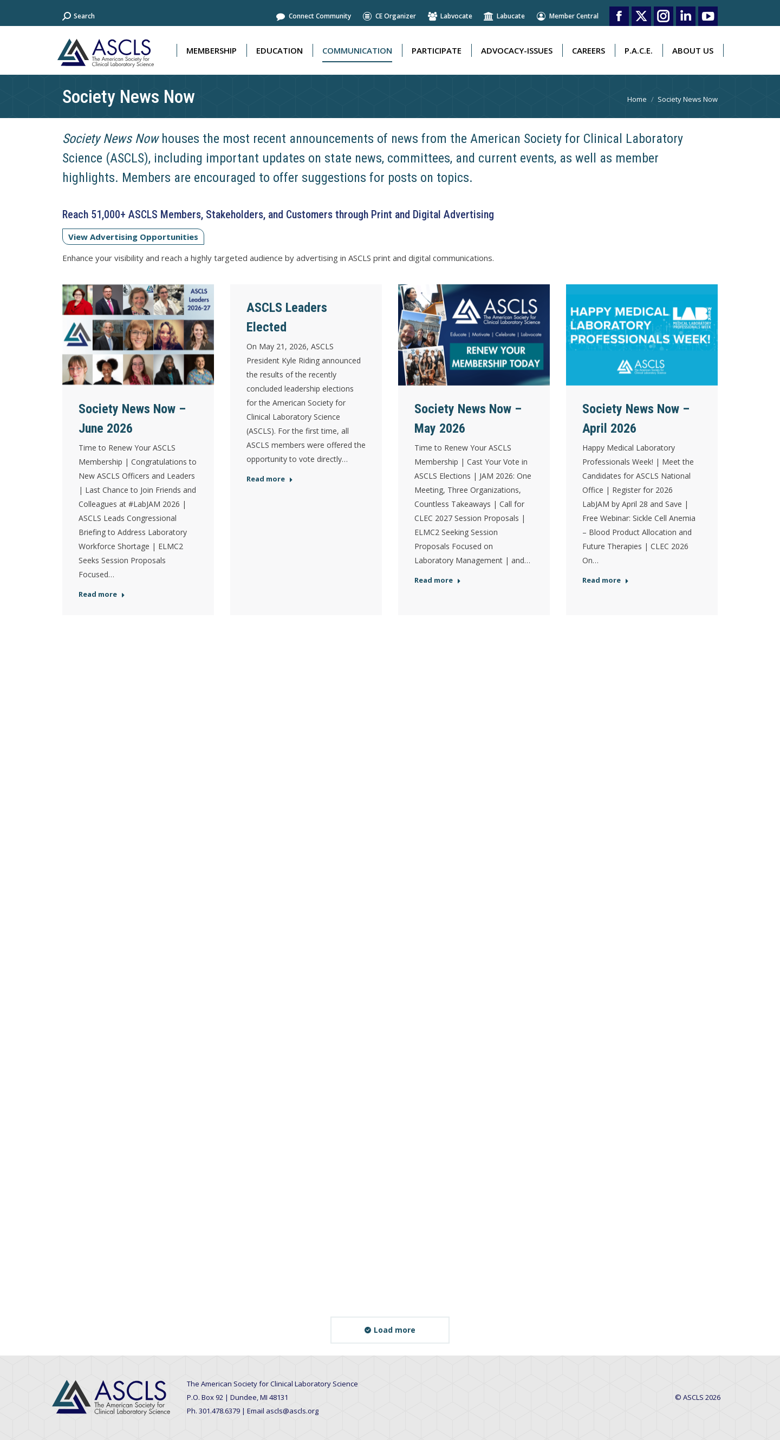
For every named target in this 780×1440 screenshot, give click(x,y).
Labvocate (449, 16)
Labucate (504, 16)
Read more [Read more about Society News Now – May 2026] (437, 580)
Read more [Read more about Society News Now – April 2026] (605, 580)
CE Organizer (389, 16)
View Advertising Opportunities (133, 236)
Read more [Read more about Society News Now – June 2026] (102, 594)
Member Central (567, 16)
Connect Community (313, 16)
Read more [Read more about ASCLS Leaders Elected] (269, 479)
